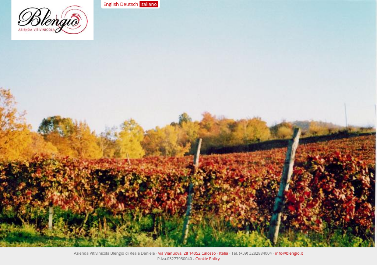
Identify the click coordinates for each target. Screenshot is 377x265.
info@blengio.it (289, 253)
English (111, 4)
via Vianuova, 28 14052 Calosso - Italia (193, 253)
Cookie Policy (207, 258)
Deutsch (129, 4)
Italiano (149, 4)
